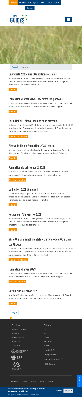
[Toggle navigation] (68, 19)
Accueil (15, 67)
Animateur (12, 180)
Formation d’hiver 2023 (22, 269)
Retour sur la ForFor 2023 (23, 291)
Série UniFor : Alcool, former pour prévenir (33, 121)
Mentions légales (18, 337)
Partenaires (48, 325)
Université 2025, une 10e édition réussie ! (33, 74)
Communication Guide (19, 329)
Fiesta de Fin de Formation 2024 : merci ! (32, 146)
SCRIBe (43, 3)
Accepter (58, 391)
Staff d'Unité (22, 136)
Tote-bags (16, 325)
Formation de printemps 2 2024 (27, 168)
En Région (15, 333)
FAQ (45, 329)
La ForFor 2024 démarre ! (23, 189)
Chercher (30, 8)
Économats (16, 341)
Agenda (35, 3)
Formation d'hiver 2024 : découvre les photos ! (36, 99)
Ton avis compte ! (18, 345)
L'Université (13, 3)
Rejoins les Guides (25, 3)
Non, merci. (68, 391)
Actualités (14, 381)
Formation (12, 89)
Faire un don (48, 341)
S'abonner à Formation (11, 318)
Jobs (45, 333)
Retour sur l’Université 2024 (25, 214)
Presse (50, 3)
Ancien (42, 381)
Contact (57, 3)
